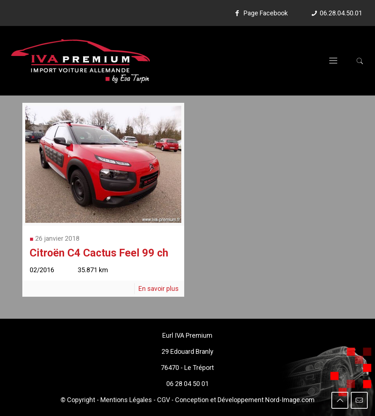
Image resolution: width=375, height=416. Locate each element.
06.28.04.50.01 (341, 13)
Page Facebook (260, 13)
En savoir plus (158, 288)
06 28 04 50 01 (187, 383)
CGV (163, 400)
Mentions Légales (126, 400)
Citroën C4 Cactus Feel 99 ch (99, 253)
